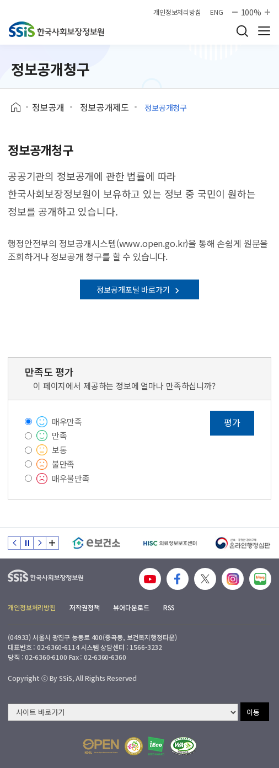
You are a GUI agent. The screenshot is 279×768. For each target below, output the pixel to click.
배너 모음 (52, 543)
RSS (169, 607)
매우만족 (67, 421)
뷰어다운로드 (131, 607)
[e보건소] (96, 543)
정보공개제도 (104, 107)
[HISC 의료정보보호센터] (169, 543)
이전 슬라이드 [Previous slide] (14, 543)
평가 (232, 422)
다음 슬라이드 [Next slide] (39, 543)
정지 (27, 543)
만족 (59, 435)
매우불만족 (71, 478)
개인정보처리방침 (177, 12)
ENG (216, 12)
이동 (253, 712)
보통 (59, 449)
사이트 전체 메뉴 (264, 31)
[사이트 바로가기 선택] (123, 712)
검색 (242, 31)
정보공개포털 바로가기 (139, 289)
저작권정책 (84, 607)
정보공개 (48, 107)
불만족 (63, 464)
